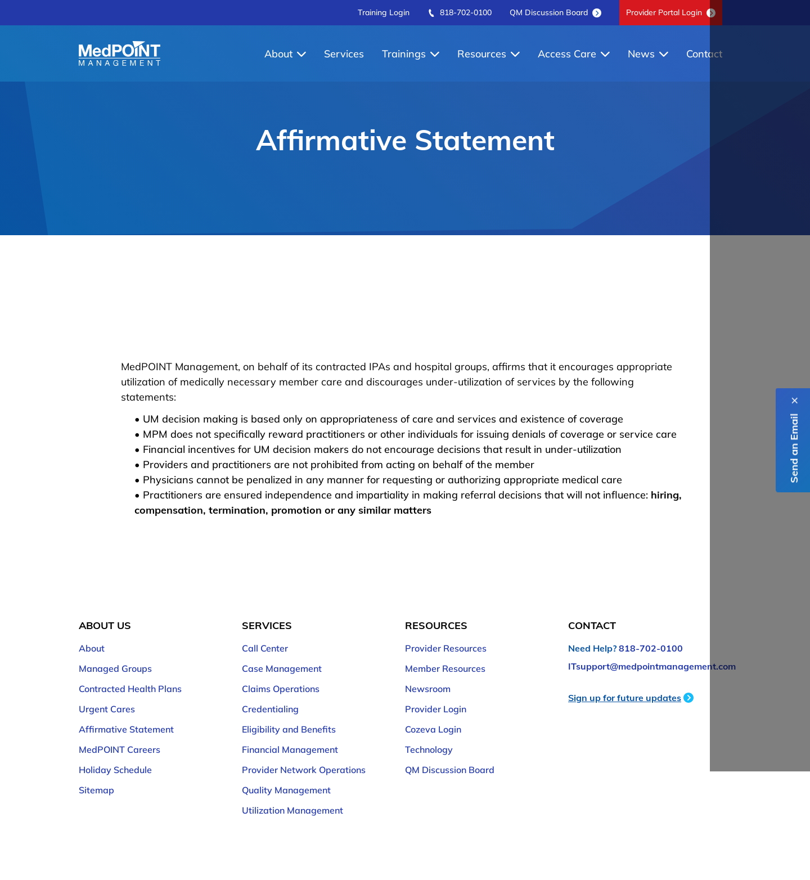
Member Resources (445, 668)
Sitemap (96, 790)
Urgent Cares (107, 709)
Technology (429, 749)
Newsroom (428, 688)
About (285, 53)
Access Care (574, 53)
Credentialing (270, 709)
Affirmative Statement (126, 729)
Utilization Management (292, 810)
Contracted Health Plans (130, 688)
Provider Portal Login (671, 12)
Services (344, 53)
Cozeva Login (433, 729)
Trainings (410, 53)
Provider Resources (446, 648)
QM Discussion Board (555, 12)
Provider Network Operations (304, 769)
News (648, 53)
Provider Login (435, 709)
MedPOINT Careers (119, 749)
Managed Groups (115, 668)
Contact (704, 53)
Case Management (282, 668)
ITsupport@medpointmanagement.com (652, 666)
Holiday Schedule (115, 769)
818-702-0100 (460, 12)
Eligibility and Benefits (289, 729)
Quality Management (286, 790)
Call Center (265, 648)
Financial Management (290, 749)
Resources (488, 53)
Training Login (384, 12)
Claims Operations (281, 688)
